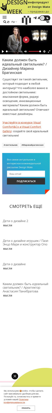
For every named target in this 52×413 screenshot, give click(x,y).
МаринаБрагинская (33, 145)
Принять (26, 408)
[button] (15, 376)
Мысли (7, 225)
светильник (11, 145)
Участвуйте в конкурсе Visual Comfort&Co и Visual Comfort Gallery (22, 127)
